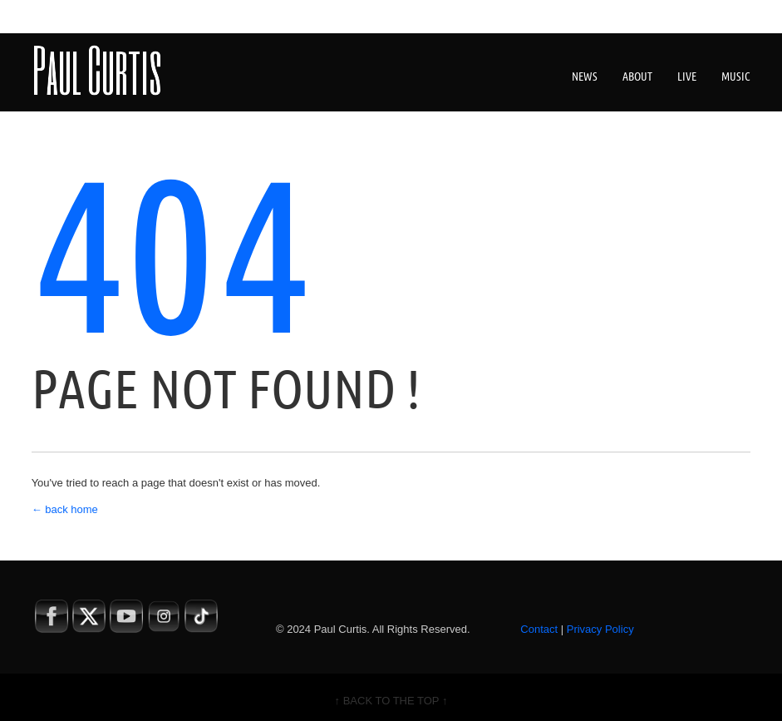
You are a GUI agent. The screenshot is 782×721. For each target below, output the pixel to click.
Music (735, 76)
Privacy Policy (600, 629)
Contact (539, 629)
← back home (65, 509)
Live (686, 76)
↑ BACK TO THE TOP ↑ (391, 700)
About (637, 76)
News (585, 76)
